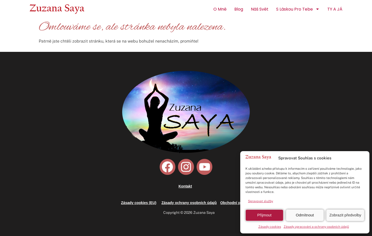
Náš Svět (259, 9)
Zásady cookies (269, 227)
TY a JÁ (334, 9)
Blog (238, 9)
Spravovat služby (260, 201)
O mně (220, 9)
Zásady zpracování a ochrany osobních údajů (316, 227)
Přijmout (264, 215)
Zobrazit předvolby (345, 215)
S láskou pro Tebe (298, 9)
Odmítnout (305, 215)
